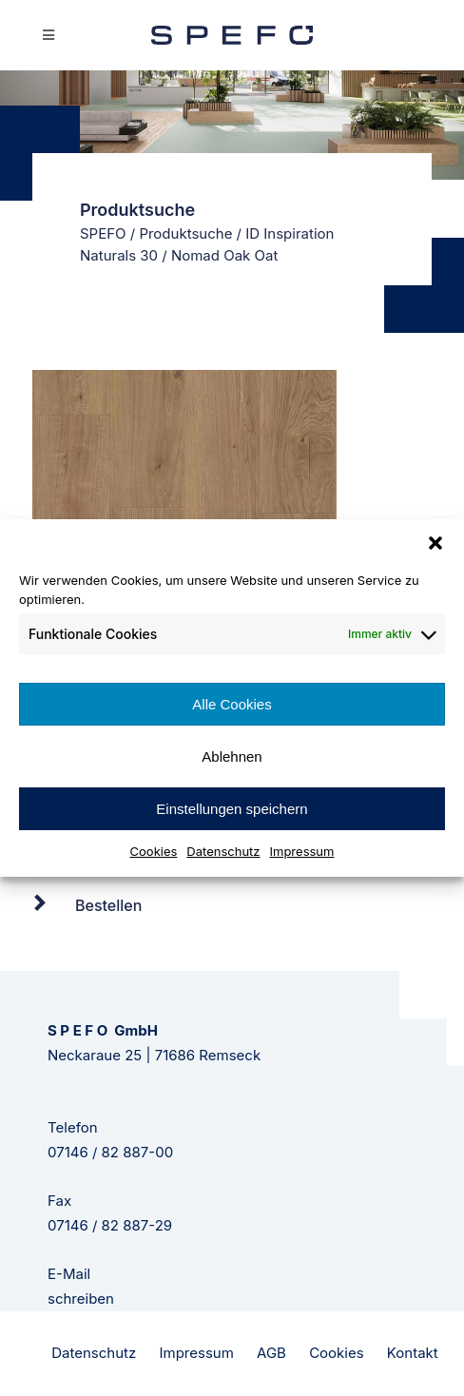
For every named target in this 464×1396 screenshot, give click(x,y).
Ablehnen (231, 756)
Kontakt (412, 1353)
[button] (435, 543)
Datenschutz (223, 851)
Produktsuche (185, 233)
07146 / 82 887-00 (110, 1152)
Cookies (154, 851)
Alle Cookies (231, 704)
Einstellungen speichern (231, 809)
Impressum (302, 851)
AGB (271, 1353)
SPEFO (103, 233)
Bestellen (108, 905)
